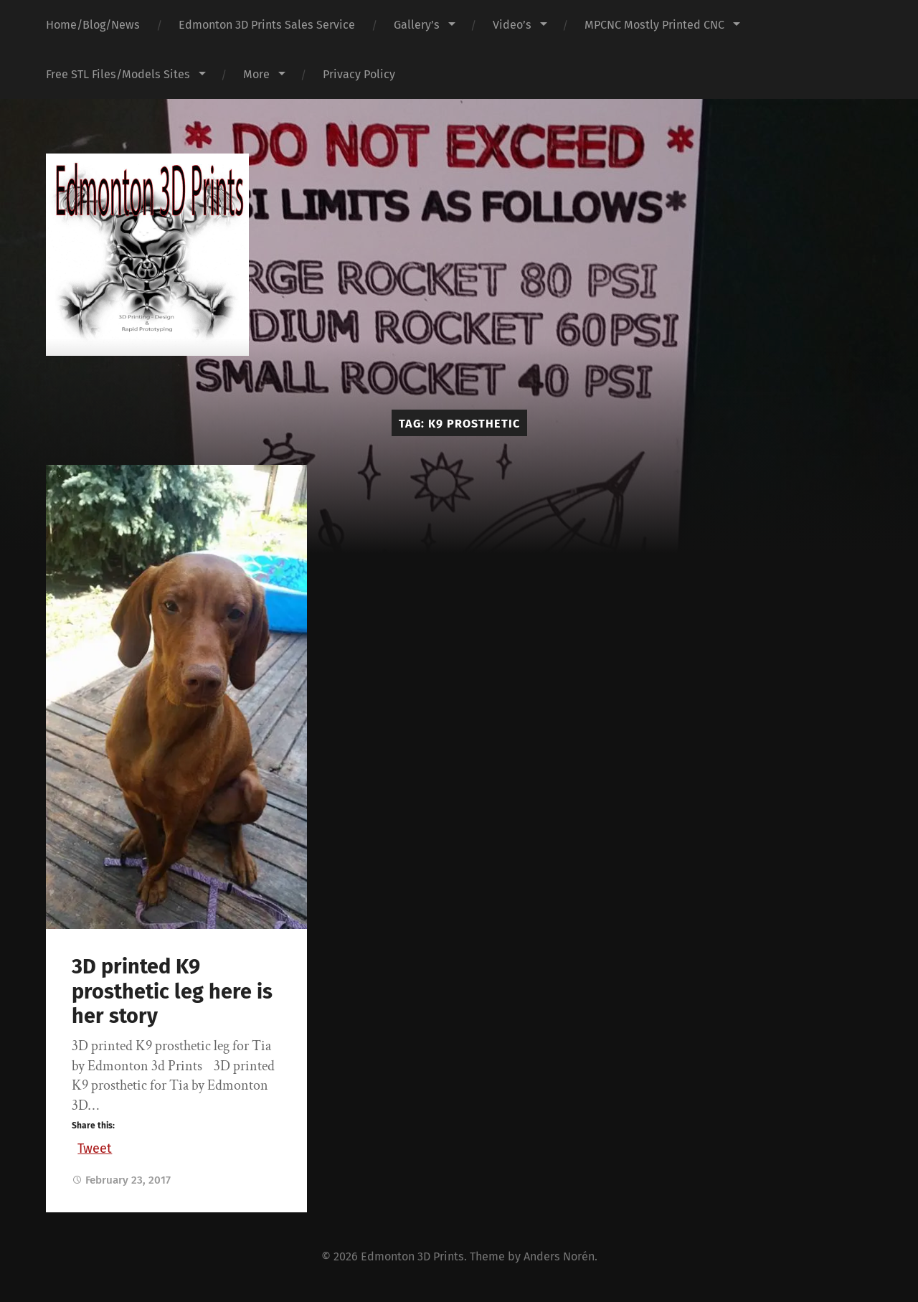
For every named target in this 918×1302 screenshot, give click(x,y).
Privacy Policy (359, 74)
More (256, 74)
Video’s (512, 25)
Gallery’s (417, 25)
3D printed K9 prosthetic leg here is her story (172, 991)
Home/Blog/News (93, 25)
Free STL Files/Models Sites (118, 74)
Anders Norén (559, 1256)
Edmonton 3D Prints (412, 1256)
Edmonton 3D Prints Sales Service (267, 25)
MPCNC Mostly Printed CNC (654, 25)
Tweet (94, 1146)
